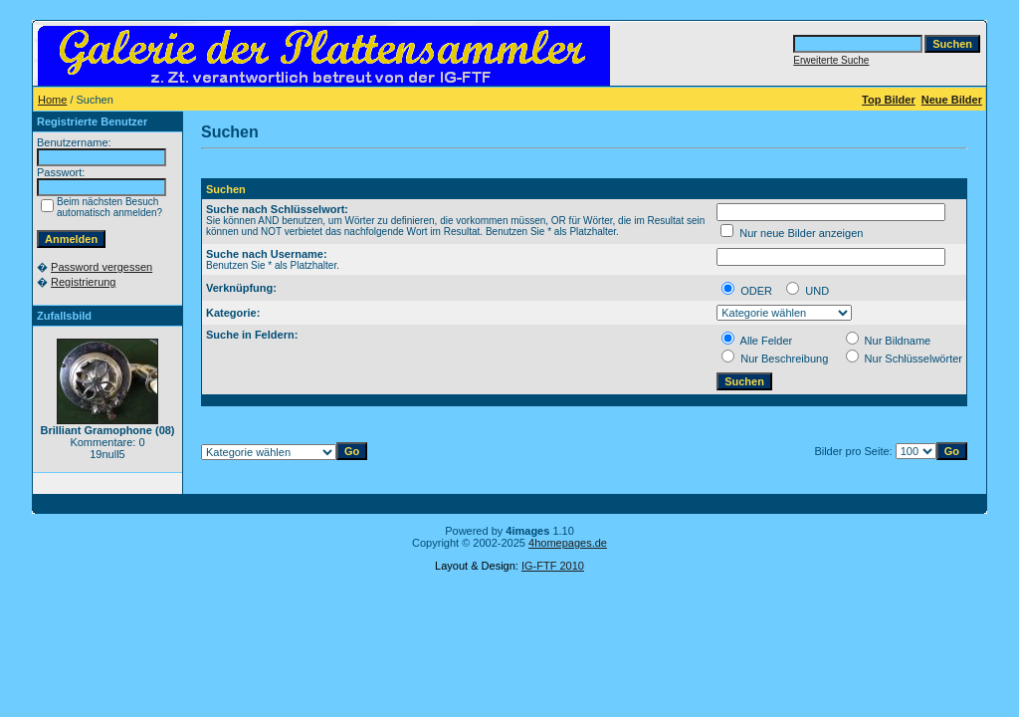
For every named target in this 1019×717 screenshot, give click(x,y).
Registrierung (83, 282)
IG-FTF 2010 (552, 566)
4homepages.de (567, 543)
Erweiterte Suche (831, 60)
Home (52, 100)
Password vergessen (101, 267)
